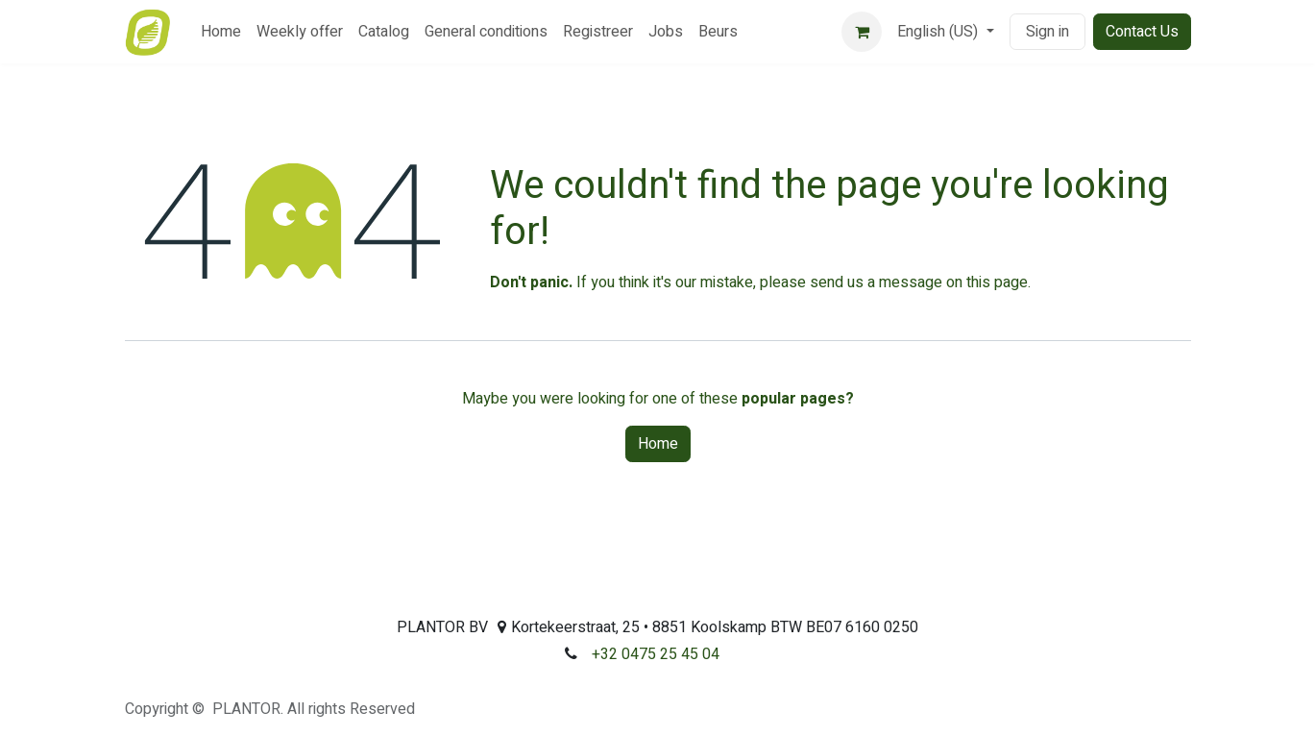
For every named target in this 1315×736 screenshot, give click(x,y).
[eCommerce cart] (861, 32)
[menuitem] (221, 31)
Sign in (1047, 31)
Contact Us (1142, 31)
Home (658, 443)
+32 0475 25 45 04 (655, 654)
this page (997, 282)
